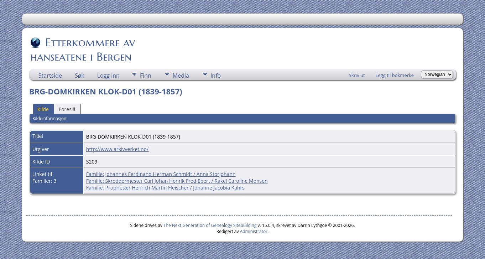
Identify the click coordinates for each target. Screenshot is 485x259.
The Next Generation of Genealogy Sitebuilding (210, 225)
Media (181, 75)
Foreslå (67, 109)
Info (215, 75)
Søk (79, 75)
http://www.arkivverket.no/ (117, 149)
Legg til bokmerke (395, 75)
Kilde (43, 109)
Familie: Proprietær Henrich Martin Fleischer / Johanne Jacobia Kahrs (165, 187)
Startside (50, 75)
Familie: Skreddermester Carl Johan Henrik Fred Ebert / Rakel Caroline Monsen (177, 180)
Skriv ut (357, 75)
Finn (145, 75)
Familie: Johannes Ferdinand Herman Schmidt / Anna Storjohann (161, 174)
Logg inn (108, 75)
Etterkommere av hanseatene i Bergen (82, 49)
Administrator (253, 231)
